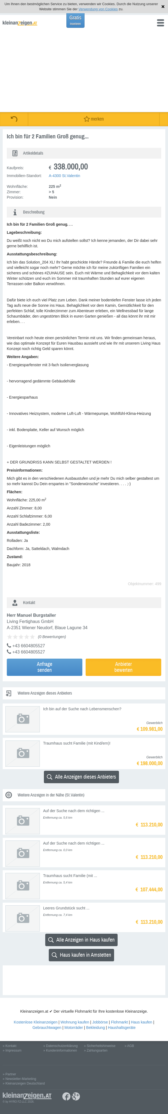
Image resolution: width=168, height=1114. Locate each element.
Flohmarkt (119, 1022)
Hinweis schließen (162, 6)
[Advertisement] (84, 71)
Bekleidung (95, 1027)
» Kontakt (10, 1046)
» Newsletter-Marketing (19, 1079)
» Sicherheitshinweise (99, 1046)
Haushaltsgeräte (121, 1027)
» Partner (9, 1074)
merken (94, 119)
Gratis (75, 20)
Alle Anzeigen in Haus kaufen (81, 939)
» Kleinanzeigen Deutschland (24, 1083)
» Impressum (12, 1050)
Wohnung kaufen (74, 1022)
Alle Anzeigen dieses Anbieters (81, 776)
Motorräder (73, 1027)
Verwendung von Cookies (98, 9)
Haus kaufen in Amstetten (81, 955)
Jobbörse (100, 1022)
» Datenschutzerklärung (60, 1046)
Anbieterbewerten (123, 667)
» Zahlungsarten (96, 1050)
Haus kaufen (141, 1022)
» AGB (129, 1046)
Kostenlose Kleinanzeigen (35, 1022)
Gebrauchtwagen (47, 1027)
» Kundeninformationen (60, 1050)
